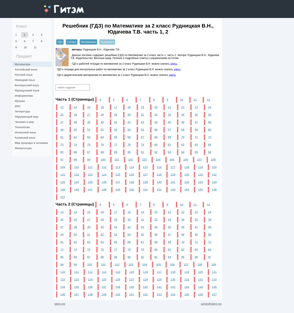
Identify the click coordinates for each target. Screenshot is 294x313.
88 (102, 152)
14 (75, 107)
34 (182, 114)
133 (62, 182)
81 (169, 144)
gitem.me (53, 7)
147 (90, 189)
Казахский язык (25, 137)
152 (159, 189)
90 (129, 152)
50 (75, 129)
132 (214, 174)
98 (75, 159)
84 (209, 144)
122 (76, 174)
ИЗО (17, 106)
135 (90, 182)
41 (115, 122)
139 (145, 182)
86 (75, 152)
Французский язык (27, 90)
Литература (22, 111)
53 (115, 129)
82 (182, 144)
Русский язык (24, 74)
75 (88, 144)
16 (102, 107)
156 (214, 189)
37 (61, 122)
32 (156, 114)
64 (102, 137)
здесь (173, 63)
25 (61, 114)
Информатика (24, 95)
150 (131, 189)
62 (75, 137)
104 (158, 159)
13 (61, 107)
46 (182, 122)
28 (102, 114)
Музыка (20, 100)
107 (199, 159)
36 (209, 114)
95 (196, 152)
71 (196, 137)
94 (182, 152)
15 (88, 107)
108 (213, 159)
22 (182, 107)
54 (129, 129)
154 (186, 189)
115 (145, 167)
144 (214, 182)
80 (156, 144)
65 (115, 137)
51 (88, 129)
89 (115, 152)
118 (186, 167)
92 (156, 152)
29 (115, 114)
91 (142, 152)
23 (196, 107)
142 (186, 182)
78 (129, 144)
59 (196, 129)
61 (61, 137)
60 (209, 129)
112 (104, 167)
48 (209, 122)
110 (76, 167)
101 (116, 159)
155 (200, 189)
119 (200, 167)
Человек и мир (24, 121)
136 (104, 182)
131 (200, 174)
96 (209, 152)
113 (118, 167)
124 (104, 174)
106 (185, 159)
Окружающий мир (26, 116)
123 (90, 174)
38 (75, 122)
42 (129, 122)
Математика (22, 64)
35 (196, 114)
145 (62, 189)
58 (182, 129)
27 (88, 114)
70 (182, 137)
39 (88, 122)
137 (118, 182)
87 (88, 152)
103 (144, 159)
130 (186, 174)
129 (173, 174)
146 (76, 189)
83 (196, 144)
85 (61, 152)
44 (156, 122)
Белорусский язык (27, 85)
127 (145, 174)
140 (159, 182)
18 (129, 107)
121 (62, 174)
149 (118, 189)
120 (214, 167)
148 (104, 189)
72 (209, 137)
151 (145, 189)
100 (102, 159)
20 (156, 107)
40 (102, 122)
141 (173, 182)
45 (169, 122)
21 (169, 107)
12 (208, 99)
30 (129, 114)
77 (115, 144)
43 (142, 122)
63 (88, 137)
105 (172, 159)
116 (159, 167)
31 (142, 114)
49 (61, 129)
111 (90, 167)
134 (76, 182)
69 (169, 137)
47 (196, 122)
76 (102, 144)
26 (75, 114)
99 (88, 159)
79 (142, 144)
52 (102, 129)
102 (130, 159)
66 (129, 137)
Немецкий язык (25, 79)
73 (61, 144)
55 (142, 129)
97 (61, 159)
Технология (22, 127)
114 (131, 167)
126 (131, 174)
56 (156, 129)
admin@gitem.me (211, 303)
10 (25, 47)
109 (62, 167)
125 (118, 174)
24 (209, 107)
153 (173, 189)
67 (142, 137)
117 (173, 167)
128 (159, 174)
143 (200, 182)
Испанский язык (25, 132)
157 (62, 197)
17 (115, 107)
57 (169, 129)
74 (75, 144)
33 (169, 114)
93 (169, 152)
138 (131, 182)
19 (142, 107)
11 (35, 47)
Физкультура (23, 148)
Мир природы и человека (31, 142)
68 (156, 137)
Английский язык (26, 69)
